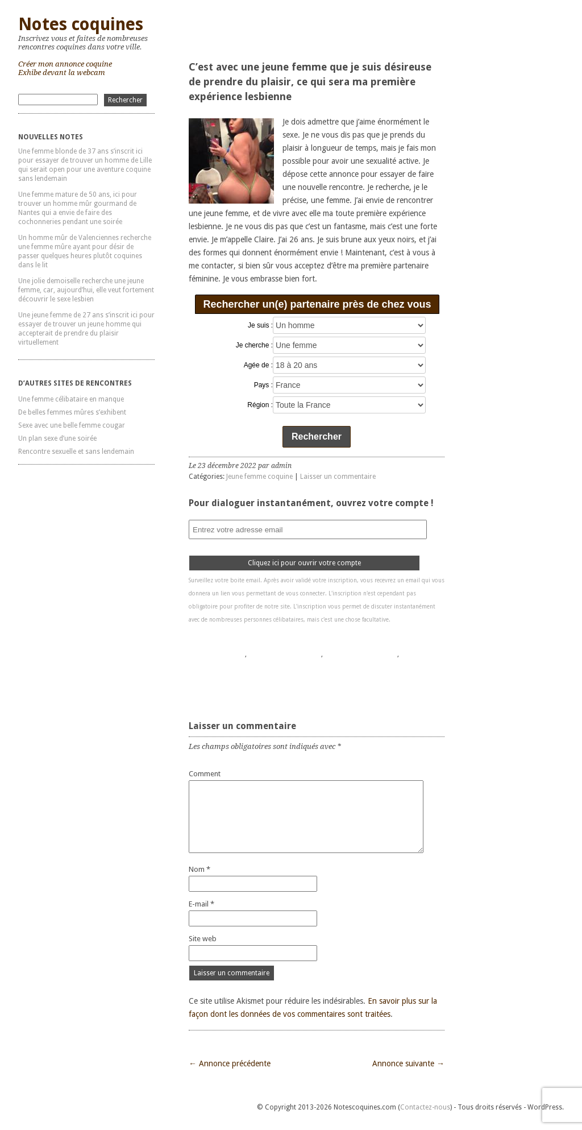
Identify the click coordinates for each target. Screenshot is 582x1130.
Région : (260, 405)
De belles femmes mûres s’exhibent (72, 412)
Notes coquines (80, 24)
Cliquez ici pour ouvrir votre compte (304, 563)
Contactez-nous (425, 1107)
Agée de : (258, 365)
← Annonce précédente (230, 1063)
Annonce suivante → (408, 1063)
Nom (199, 869)
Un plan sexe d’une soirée (57, 438)
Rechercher (317, 436)
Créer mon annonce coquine (65, 64)
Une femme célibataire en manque (71, 399)
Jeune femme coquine (259, 477)
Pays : (263, 385)
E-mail (201, 904)
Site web (203, 938)
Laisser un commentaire (338, 477)
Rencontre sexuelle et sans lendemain (76, 452)
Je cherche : (254, 345)
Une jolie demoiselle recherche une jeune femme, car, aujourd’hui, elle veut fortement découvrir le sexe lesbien (86, 290)
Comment (205, 773)
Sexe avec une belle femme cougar (71, 425)
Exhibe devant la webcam (61, 72)
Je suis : (260, 325)
